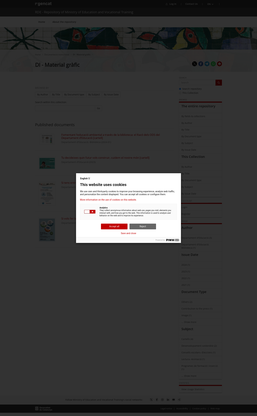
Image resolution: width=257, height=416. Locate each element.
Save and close (128, 233)
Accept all (114, 226)
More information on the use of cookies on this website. (108, 199)
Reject (143, 226)
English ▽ (85, 178)
